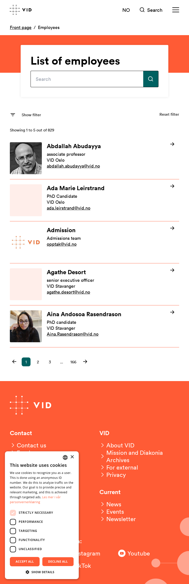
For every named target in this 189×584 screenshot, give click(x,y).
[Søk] (151, 10)
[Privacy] (112, 474)
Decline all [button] (58, 561)
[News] (110, 504)
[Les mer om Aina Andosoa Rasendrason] (94, 326)
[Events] (111, 511)
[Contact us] (28, 445)
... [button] (61, 361)
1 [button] (26, 361)
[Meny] (175, 10)
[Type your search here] (87, 79)
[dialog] (42, 515)
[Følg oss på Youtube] (138, 553)
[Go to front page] (21, 10)
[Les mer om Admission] (94, 242)
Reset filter (169, 114)
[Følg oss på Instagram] (83, 553)
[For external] (118, 467)
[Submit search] (150, 79)
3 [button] (50, 361)
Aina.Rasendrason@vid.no (72, 334)
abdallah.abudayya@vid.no (73, 166)
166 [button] (73, 361)
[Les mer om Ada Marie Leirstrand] (94, 200)
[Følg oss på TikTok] (83, 565)
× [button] (72, 457)
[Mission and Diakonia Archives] (139, 456)
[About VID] (116, 445)
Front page (21, 27)
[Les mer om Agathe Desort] (94, 284)
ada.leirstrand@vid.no (68, 208)
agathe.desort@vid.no (68, 292)
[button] (14, 361)
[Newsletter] (117, 519)
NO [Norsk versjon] (126, 10)
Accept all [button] (25, 561)
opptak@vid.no (62, 244)
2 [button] (38, 361)
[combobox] (65, 457)
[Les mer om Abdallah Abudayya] (94, 158)
